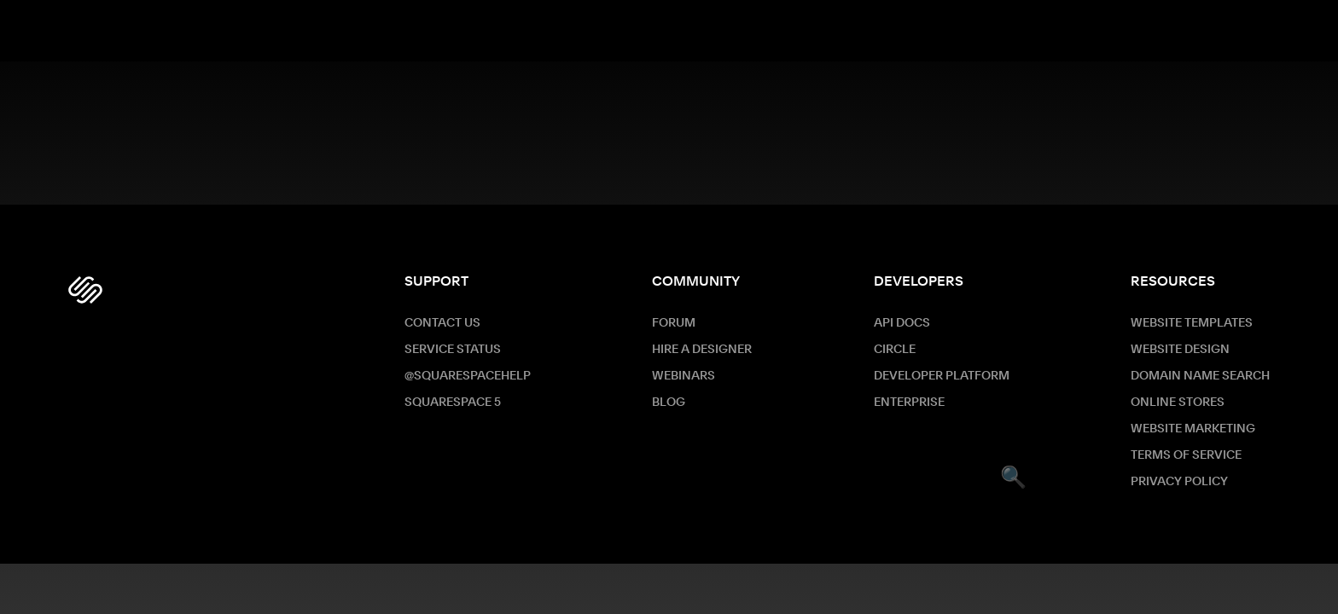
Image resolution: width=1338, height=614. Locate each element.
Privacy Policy (1179, 482)
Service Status (452, 350)
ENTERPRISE (909, 402)
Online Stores (1178, 402)
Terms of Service (1186, 455)
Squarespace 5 (452, 402)
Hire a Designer (702, 350)
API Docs (902, 323)
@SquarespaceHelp (467, 376)
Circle (895, 350)
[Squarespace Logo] (85, 290)
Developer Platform (941, 376)
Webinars (683, 376)
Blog (668, 402)
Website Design (1180, 350)
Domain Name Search (1200, 376)
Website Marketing (1193, 429)
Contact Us (442, 323)
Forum (673, 323)
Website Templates (1192, 323)
